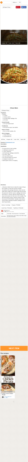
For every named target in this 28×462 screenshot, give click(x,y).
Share (24, 7)
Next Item (14, 348)
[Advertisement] (14, 19)
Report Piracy (6, 7)
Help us (15, 2)
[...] (7, 2)
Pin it (18, 7)
